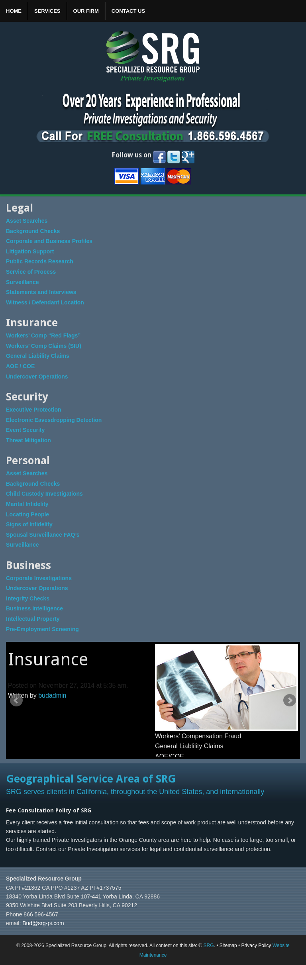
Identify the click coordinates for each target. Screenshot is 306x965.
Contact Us (128, 11)
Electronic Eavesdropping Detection (54, 420)
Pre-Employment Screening (42, 629)
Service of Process (31, 272)
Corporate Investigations (39, 578)
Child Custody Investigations (44, 493)
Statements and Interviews (41, 292)
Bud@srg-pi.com (43, 923)
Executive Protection (33, 409)
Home (14, 11)
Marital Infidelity (27, 504)
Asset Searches (26, 221)
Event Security (25, 430)
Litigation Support (30, 251)
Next (289, 700)
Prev (16, 700)
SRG (208, 945)
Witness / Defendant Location (45, 302)
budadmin (52, 695)
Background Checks (33, 231)
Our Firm (86, 11)
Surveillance (22, 282)
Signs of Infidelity (29, 524)
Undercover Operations (37, 376)
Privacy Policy (256, 945)
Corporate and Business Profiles (49, 241)
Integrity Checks (27, 598)
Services (47, 11)
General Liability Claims (37, 356)
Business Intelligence (34, 608)
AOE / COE (20, 366)
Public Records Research (39, 261)
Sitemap (228, 945)
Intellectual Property (33, 619)
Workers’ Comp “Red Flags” (43, 335)
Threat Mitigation (28, 440)
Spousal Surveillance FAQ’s (43, 535)
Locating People (27, 514)
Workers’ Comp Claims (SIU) (43, 346)
